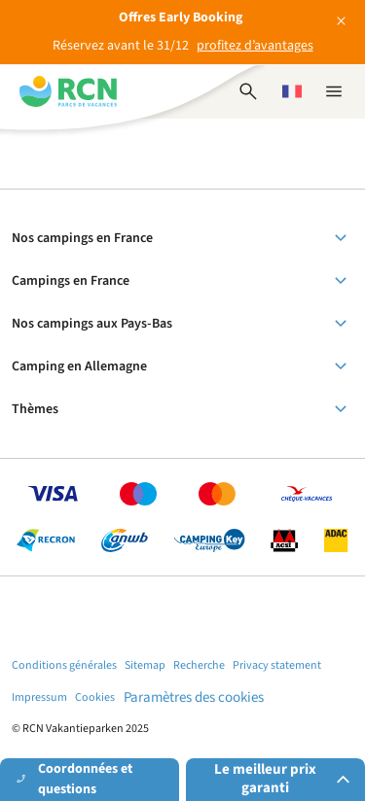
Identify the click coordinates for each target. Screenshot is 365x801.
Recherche (199, 665)
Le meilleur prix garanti (285, 778)
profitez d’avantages (255, 45)
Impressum (39, 697)
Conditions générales (64, 665)
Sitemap (145, 665)
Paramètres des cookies (194, 697)
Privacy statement (277, 665)
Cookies (95, 697)
